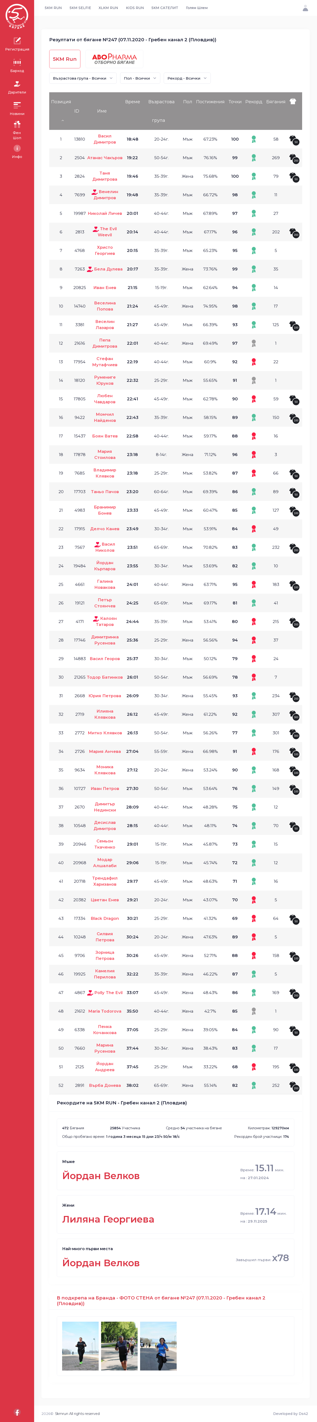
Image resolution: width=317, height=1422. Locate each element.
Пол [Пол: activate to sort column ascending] (187, 101)
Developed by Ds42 (290, 1414)
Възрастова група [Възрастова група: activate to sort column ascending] (161, 111)
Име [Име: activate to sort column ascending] (102, 111)
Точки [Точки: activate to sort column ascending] (235, 101)
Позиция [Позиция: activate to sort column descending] (61, 101)
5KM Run (65, 59)
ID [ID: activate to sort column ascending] (76, 111)
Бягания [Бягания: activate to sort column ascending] (276, 101)
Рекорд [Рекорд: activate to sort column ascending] (253, 101)
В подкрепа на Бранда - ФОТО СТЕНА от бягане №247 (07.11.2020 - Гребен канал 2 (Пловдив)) (161, 1300)
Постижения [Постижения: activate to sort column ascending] (210, 101)
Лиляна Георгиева (108, 1219)
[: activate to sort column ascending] (294, 111)
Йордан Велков (101, 1176)
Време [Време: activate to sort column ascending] (132, 101)
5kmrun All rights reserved (77, 1414)
